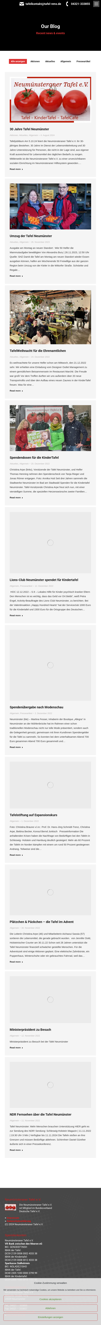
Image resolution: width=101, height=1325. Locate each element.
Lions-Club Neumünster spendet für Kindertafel (44, 580)
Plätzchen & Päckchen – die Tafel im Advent (42, 922)
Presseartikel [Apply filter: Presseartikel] (83, 61)
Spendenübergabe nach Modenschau (36, 707)
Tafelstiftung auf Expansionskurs (33, 815)
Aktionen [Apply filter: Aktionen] (35, 61)
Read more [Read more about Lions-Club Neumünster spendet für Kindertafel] (16, 615)
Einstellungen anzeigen (50, 1317)
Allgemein (33, 135)
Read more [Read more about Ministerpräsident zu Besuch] (16, 1047)
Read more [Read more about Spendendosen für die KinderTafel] (16, 497)
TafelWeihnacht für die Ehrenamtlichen (38, 351)
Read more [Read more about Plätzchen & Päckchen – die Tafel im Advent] (16, 962)
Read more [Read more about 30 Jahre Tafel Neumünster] (16, 169)
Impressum (13, 1217)
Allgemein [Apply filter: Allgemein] (65, 61)
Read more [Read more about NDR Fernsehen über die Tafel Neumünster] (16, 1150)
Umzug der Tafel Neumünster (31, 236)
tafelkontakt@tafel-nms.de (40, 4)
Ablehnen (50, 1308)
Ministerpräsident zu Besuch (30, 1030)
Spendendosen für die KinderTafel (34, 458)
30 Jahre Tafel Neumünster (29, 129)
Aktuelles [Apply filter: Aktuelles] (50, 61)
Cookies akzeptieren (51, 1299)
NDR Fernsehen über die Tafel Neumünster (40, 1114)
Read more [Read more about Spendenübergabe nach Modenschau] (16, 747)
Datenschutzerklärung (19, 1221)
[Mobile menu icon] (96, 4)
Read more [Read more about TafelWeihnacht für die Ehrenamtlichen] (16, 391)
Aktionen (14, 135)
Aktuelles (23, 135)
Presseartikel (26, 586)
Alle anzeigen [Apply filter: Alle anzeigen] (18, 61)
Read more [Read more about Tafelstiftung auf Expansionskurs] (16, 855)
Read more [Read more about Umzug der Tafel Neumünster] (16, 276)
